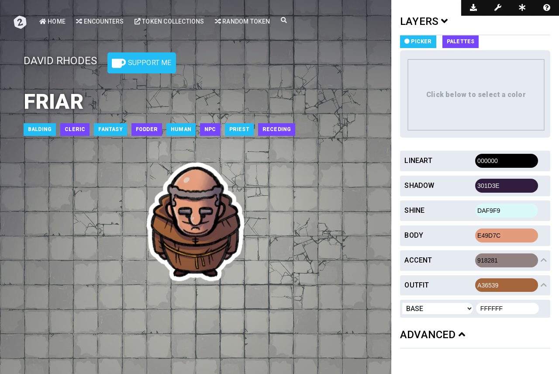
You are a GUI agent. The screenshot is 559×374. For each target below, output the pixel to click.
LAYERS (424, 21)
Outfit (416, 285)
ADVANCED (432, 335)
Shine (414, 210)
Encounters (100, 21)
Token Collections (169, 21)
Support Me (141, 63)
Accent (418, 260)
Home (52, 21)
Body (413, 235)
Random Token (242, 21)
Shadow (419, 185)
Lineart (418, 160)
